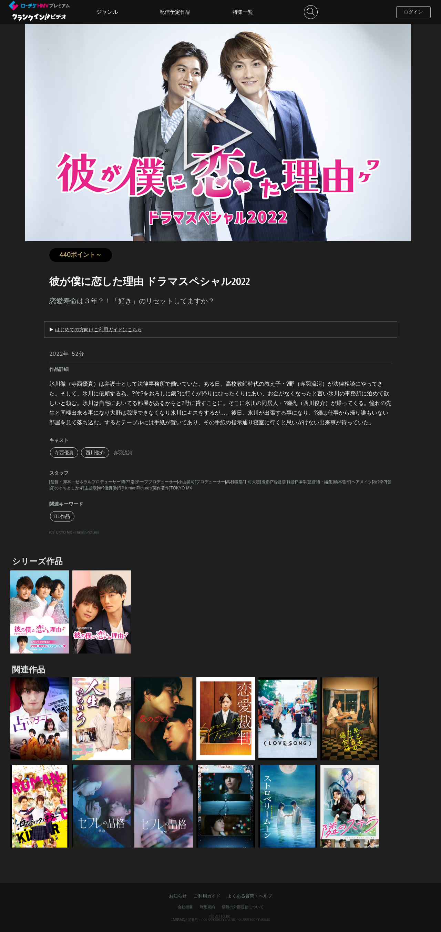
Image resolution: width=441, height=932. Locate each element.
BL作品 (62, 516)
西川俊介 (95, 452)
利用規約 (207, 907)
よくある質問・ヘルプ (249, 896)
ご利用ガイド (207, 896)
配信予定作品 (175, 12)
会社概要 (185, 907)
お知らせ (178, 896)
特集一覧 (243, 12)
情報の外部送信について (243, 907)
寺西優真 (64, 452)
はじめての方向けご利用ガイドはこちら (98, 329)
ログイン (413, 11)
